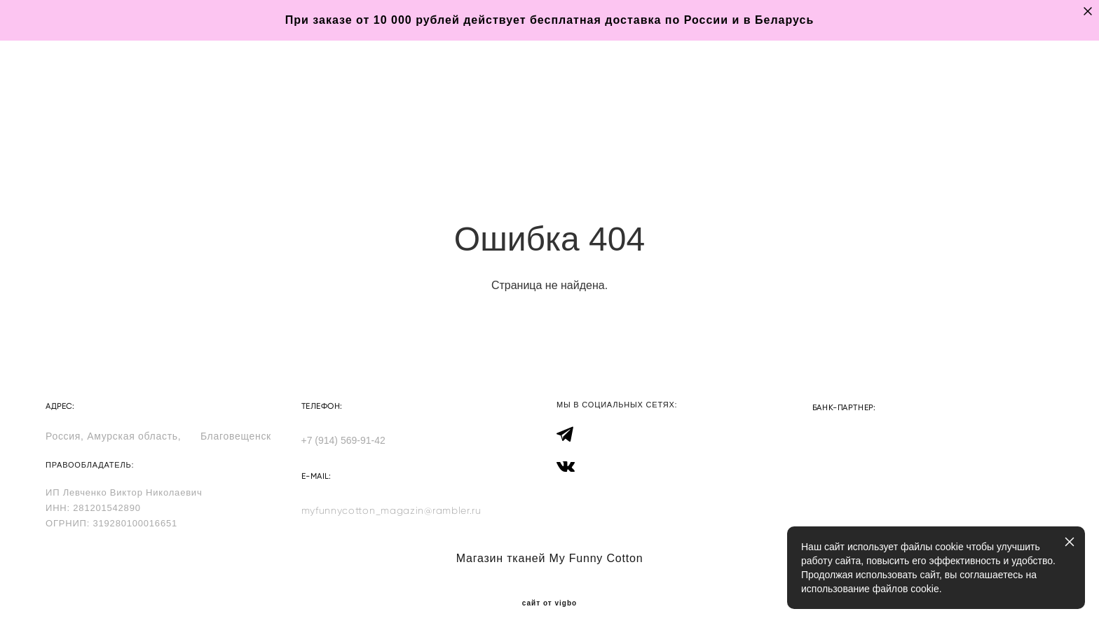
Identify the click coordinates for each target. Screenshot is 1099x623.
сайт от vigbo (549, 590)
